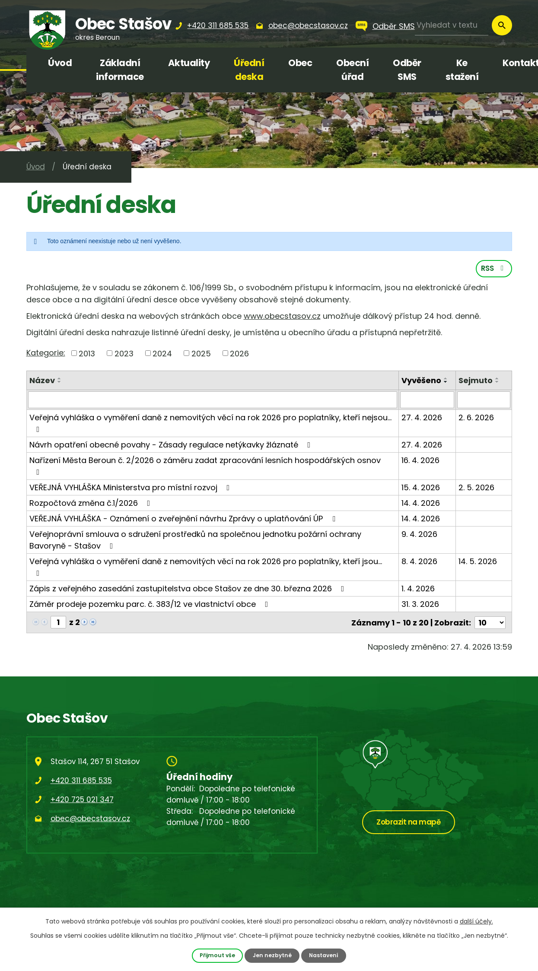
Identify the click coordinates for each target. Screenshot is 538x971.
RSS (494, 269)
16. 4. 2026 (421, 461)
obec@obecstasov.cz (90, 819)
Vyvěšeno (422, 381)
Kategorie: (45, 353)
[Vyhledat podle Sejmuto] (483, 401)
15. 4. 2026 (421, 488)
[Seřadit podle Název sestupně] (59, 383)
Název (42, 381)
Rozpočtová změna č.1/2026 (91, 503)
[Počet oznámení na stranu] (490, 623)
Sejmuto (475, 381)
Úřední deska (249, 70)
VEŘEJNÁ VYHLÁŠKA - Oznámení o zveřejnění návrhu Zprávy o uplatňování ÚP (184, 519)
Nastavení (324, 955)
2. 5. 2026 (476, 488)
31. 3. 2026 (420, 605)
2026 (239, 354)
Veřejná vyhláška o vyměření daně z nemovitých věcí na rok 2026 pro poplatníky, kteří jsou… (205, 567)
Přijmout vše (217, 955)
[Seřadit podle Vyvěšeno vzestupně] (446, 379)
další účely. (476, 921)
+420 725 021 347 (82, 800)
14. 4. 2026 (421, 503)
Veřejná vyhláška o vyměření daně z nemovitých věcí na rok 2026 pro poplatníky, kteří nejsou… (210, 423)
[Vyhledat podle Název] (213, 401)
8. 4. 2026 (420, 562)
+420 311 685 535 (81, 781)
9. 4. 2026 (420, 535)
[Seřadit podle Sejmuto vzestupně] (497, 379)
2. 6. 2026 (476, 418)
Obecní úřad (352, 70)
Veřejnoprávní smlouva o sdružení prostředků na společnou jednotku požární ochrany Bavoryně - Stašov (195, 541)
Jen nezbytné (272, 955)
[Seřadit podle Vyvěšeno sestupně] (446, 383)
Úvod (60, 63)
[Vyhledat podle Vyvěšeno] (427, 401)
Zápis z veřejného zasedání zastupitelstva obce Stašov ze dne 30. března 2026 (188, 589)
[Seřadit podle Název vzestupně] (59, 379)
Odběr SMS (393, 26)
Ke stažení (462, 70)
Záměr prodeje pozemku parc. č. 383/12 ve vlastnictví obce (150, 605)
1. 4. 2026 (418, 589)
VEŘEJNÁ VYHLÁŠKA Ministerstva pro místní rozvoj (131, 488)
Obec (300, 63)
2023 (124, 354)
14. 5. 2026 (477, 562)
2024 (162, 354)
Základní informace (120, 70)
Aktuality (189, 63)
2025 (201, 354)
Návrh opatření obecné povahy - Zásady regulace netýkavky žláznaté (171, 445)
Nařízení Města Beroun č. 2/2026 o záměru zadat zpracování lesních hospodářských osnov (205, 466)
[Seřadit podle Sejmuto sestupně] (497, 383)
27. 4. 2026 (422, 418)
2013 (87, 354)
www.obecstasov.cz (282, 317)
